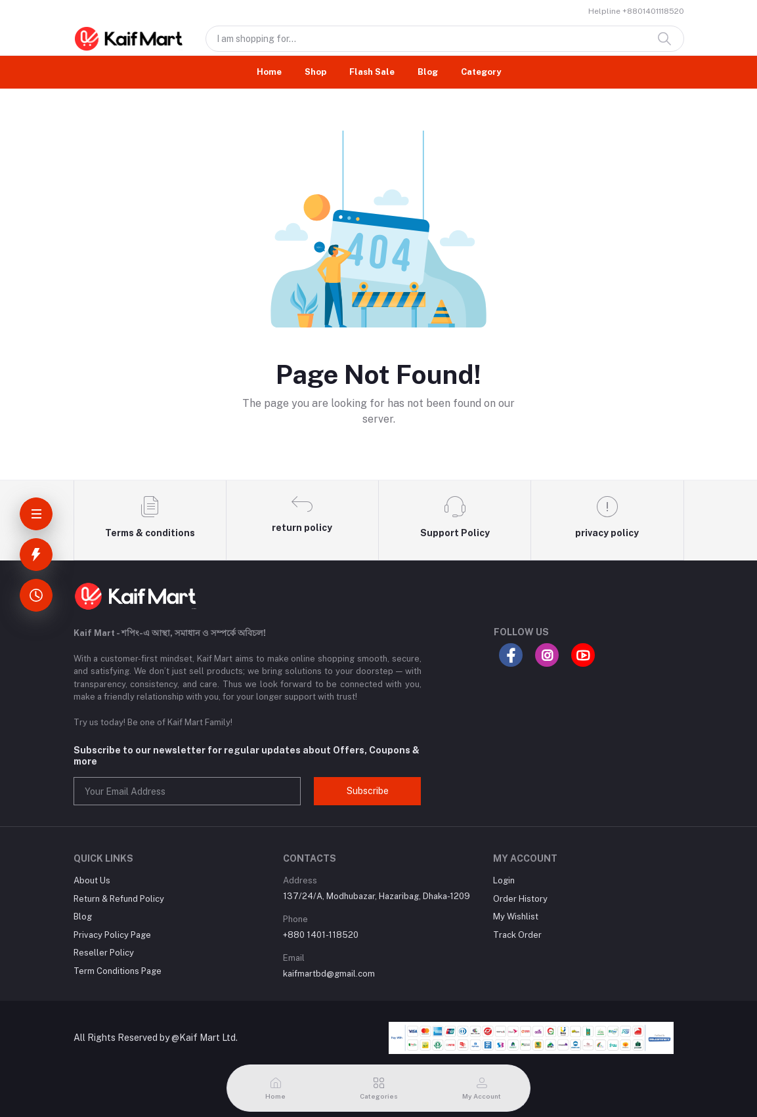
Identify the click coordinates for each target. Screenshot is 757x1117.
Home (269, 72)
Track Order (517, 935)
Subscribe (368, 791)
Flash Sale (372, 72)
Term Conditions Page (118, 971)
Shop (315, 72)
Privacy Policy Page (112, 935)
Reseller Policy (104, 953)
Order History (520, 899)
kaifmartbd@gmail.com (329, 974)
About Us (92, 880)
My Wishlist (515, 916)
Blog (428, 72)
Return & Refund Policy (119, 899)
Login (504, 880)
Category (481, 72)
